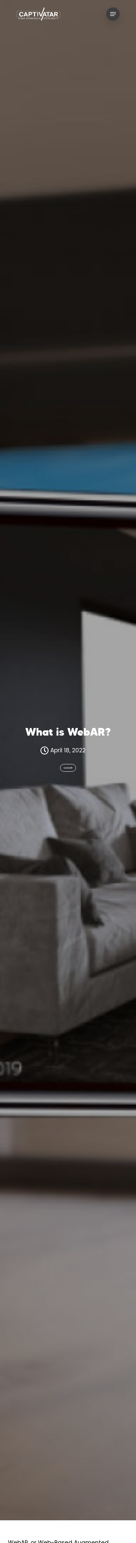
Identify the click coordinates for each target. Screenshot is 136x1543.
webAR (68, 768)
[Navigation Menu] (113, 14)
